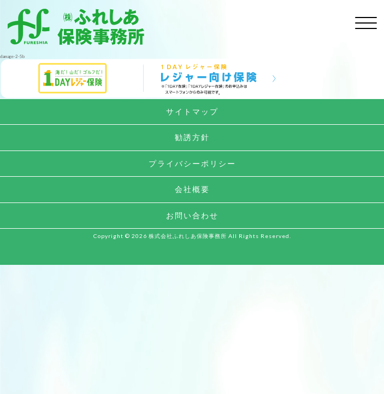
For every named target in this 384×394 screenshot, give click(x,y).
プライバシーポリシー (192, 163)
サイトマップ (192, 111)
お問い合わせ (192, 215)
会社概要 (192, 189)
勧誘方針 (192, 137)
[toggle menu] (366, 21)
